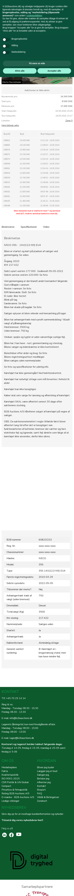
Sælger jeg (43, 775)
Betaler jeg (43, 778)
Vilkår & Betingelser (48, 797)
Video (46, 227)
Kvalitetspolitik (10, 775)
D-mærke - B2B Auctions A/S (18, 797)
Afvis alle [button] (19, 71)
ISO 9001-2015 (11, 778)
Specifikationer (29, 227)
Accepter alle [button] (54, 71)
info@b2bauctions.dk (21, 718)
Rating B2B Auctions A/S (15, 793)
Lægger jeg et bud (47, 771)
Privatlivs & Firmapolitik (15, 789)
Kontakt (41, 786)
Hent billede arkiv (10, 125)
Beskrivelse (8, 227)
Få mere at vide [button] (37, 63)
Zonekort (42, 801)
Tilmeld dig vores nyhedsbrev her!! (22, 820)
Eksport (41, 789)
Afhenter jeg (44, 782)
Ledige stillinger (10, 801)
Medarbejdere (9, 767)
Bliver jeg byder (45, 767)
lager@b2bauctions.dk (22, 738)
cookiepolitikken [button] (34, 15)
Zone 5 (68, 120)
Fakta (5, 771)
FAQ (39, 793)
